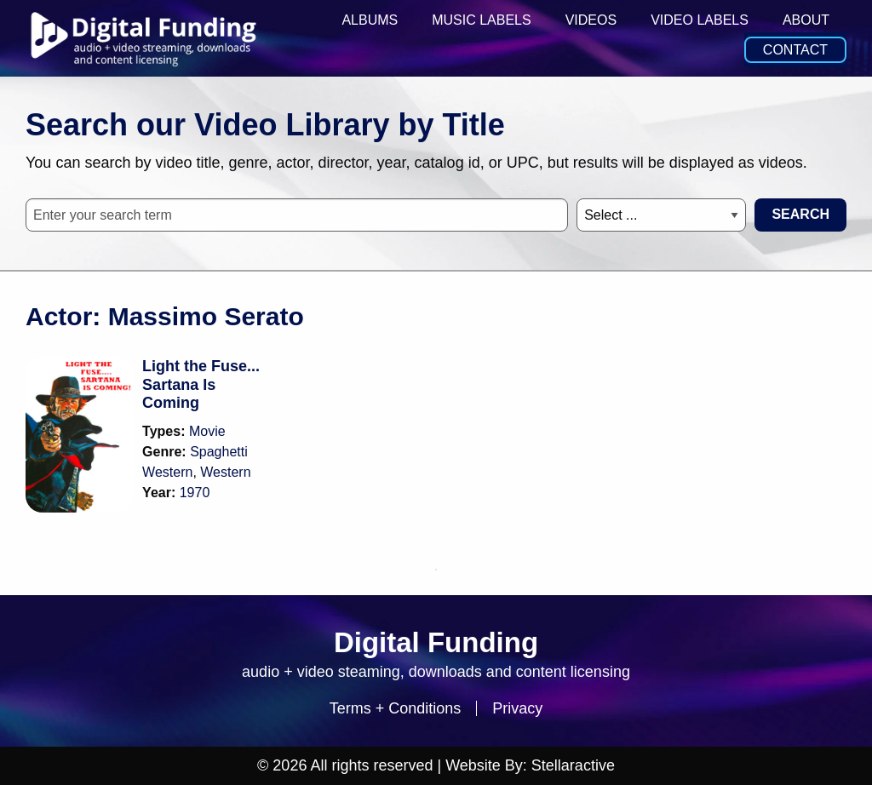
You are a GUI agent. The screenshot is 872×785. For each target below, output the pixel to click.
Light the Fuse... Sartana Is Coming (201, 384)
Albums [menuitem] (369, 20)
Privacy (517, 708)
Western (225, 472)
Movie (207, 431)
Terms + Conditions (396, 708)
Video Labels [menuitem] (700, 20)
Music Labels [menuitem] (481, 20)
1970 (195, 492)
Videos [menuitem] (591, 20)
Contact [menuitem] (795, 50)
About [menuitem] (806, 20)
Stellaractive (573, 765)
